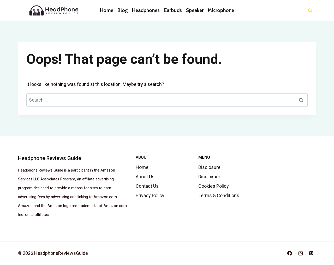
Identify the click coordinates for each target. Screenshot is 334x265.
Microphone (221, 10)
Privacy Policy (150, 195)
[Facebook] (289, 253)
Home (106, 10)
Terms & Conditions (218, 195)
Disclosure (209, 167)
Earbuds (173, 10)
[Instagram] (300, 253)
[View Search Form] (310, 10)
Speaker (195, 10)
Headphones (146, 10)
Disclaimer (209, 176)
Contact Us (147, 186)
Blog (122, 10)
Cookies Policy (213, 186)
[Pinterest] (311, 253)
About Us (145, 176)
